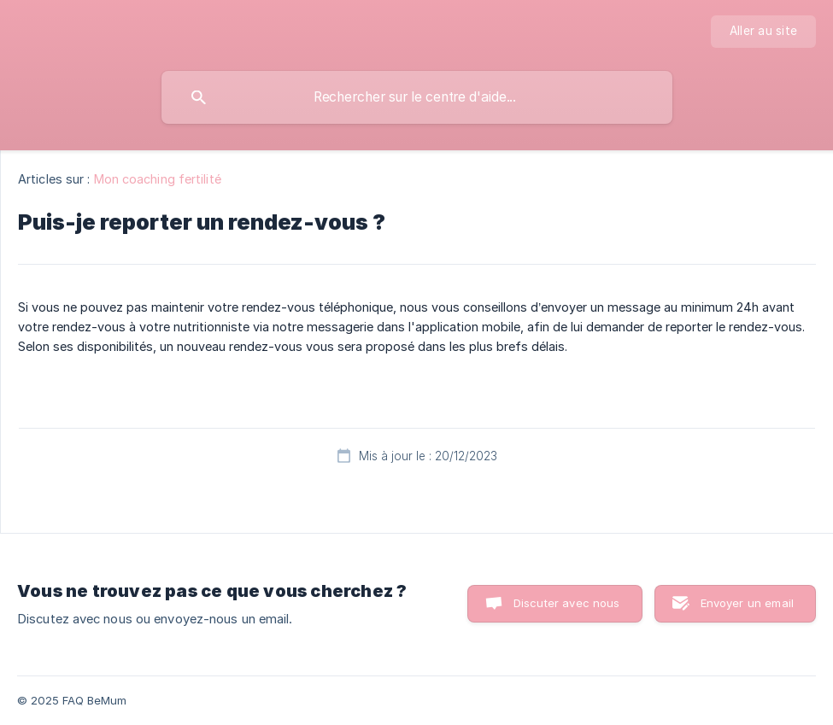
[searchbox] (416, 97)
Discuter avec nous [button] (566, 603)
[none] (763, 31)
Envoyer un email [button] (747, 603)
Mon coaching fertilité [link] (157, 179)
